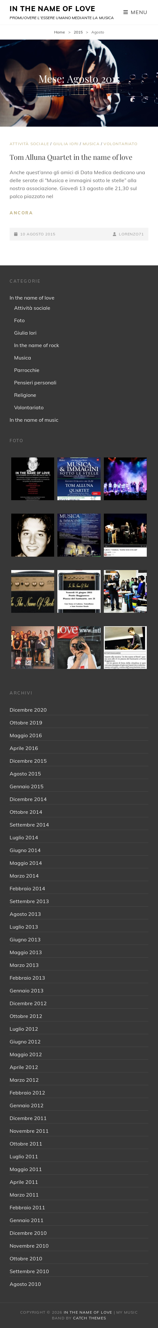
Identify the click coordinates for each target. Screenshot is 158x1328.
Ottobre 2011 (26, 1143)
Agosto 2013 (25, 914)
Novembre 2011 (29, 1131)
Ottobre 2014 (26, 812)
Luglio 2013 (24, 927)
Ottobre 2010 (26, 1258)
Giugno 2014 (25, 850)
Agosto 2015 (25, 773)
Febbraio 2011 (27, 1207)
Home (59, 32)
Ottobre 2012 (26, 1016)
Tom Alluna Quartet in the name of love (71, 157)
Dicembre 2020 (28, 710)
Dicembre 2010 (28, 1233)
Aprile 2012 (24, 1067)
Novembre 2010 (29, 1246)
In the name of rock (36, 345)
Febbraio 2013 (27, 978)
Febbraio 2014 (27, 888)
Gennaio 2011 (27, 1220)
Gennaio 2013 (27, 990)
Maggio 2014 (26, 863)
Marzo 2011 (24, 1194)
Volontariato (120, 143)
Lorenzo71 (131, 234)
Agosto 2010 (25, 1284)
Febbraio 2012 (27, 1092)
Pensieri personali (35, 382)
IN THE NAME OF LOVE (52, 8)
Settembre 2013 (29, 901)
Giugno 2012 (25, 1041)
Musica (91, 143)
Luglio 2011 (24, 1156)
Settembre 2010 (29, 1271)
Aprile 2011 (24, 1182)
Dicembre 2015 (28, 761)
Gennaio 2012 (27, 1105)
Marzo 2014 (24, 875)
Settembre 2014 (29, 824)
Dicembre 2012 (28, 1003)
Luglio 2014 (24, 837)
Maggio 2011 (26, 1169)
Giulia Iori (66, 143)
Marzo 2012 (24, 1080)
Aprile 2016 (24, 748)
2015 (78, 32)
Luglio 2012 (24, 1029)
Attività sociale (29, 143)
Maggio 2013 (26, 952)
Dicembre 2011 (28, 1118)
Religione (25, 395)
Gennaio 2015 (27, 786)
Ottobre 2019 (26, 722)
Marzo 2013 (24, 965)
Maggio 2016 (26, 735)
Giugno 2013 (25, 939)
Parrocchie (26, 370)
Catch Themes (89, 1318)
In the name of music (34, 420)
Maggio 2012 (26, 1054)
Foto (19, 320)
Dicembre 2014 (28, 799)
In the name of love (32, 297)
